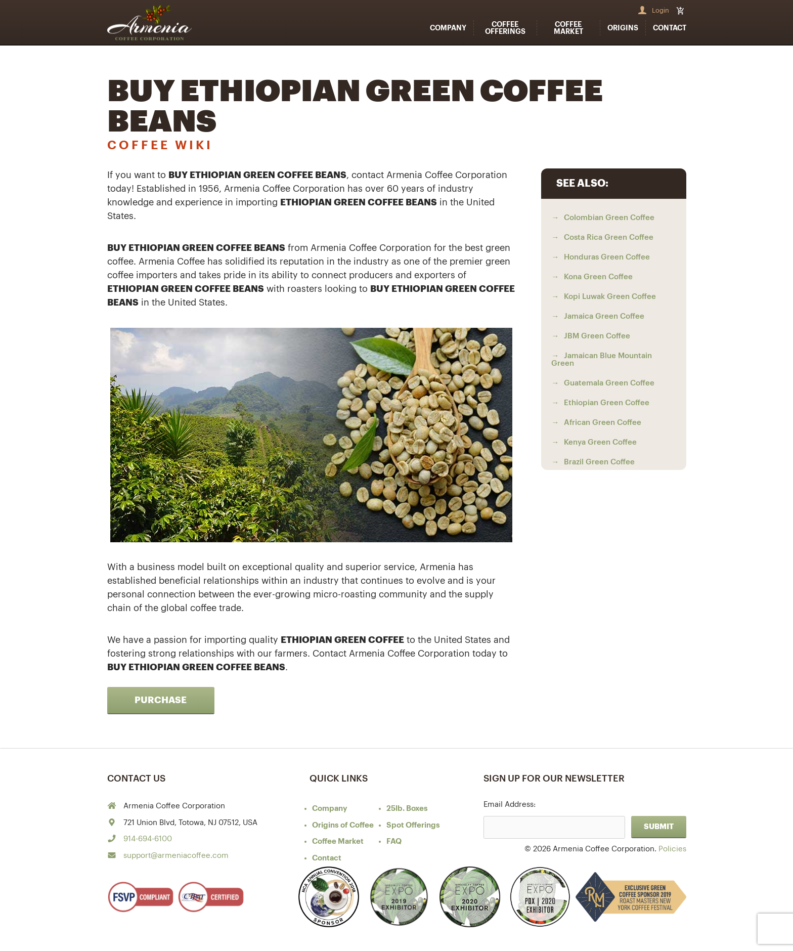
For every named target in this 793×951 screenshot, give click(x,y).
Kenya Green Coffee (600, 442)
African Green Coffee (602, 422)
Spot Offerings (413, 825)
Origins (622, 27)
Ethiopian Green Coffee (606, 403)
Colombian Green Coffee (609, 218)
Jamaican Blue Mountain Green (601, 359)
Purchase (161, 700)
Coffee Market (568, 28)
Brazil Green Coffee (599, 462)
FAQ (394, 841)
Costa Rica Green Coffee (608, 237)
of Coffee (343, 825)
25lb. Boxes (407, 808)
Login (660, 10)
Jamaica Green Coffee (604, 316)
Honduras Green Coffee (607, 257)
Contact (669, 27)
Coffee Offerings (505, 28)
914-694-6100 (147, 839)
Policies (672, 849)
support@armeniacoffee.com (176, 855)
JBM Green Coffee (597, 336)
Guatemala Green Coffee (609, 383)
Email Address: (509, 804)
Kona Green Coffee (598, 277)
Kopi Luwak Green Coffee (610, 296)
